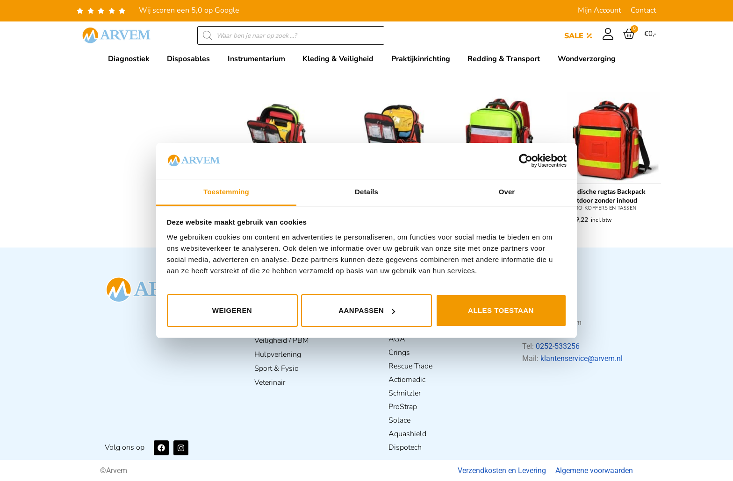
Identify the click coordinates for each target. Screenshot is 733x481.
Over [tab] (507, 192)
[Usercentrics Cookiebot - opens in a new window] (526, 161)
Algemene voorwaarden (594, 470)
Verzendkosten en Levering (502, 470)
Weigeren (232, 310)
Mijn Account (599, 10)
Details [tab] (366, 192)
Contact (643, 10)
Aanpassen (366, 310)
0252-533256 (558, 346)
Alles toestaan (501, 310)
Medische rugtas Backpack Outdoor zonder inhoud (607, 195)
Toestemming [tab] (226, 192)
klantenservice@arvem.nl (581, 358)
